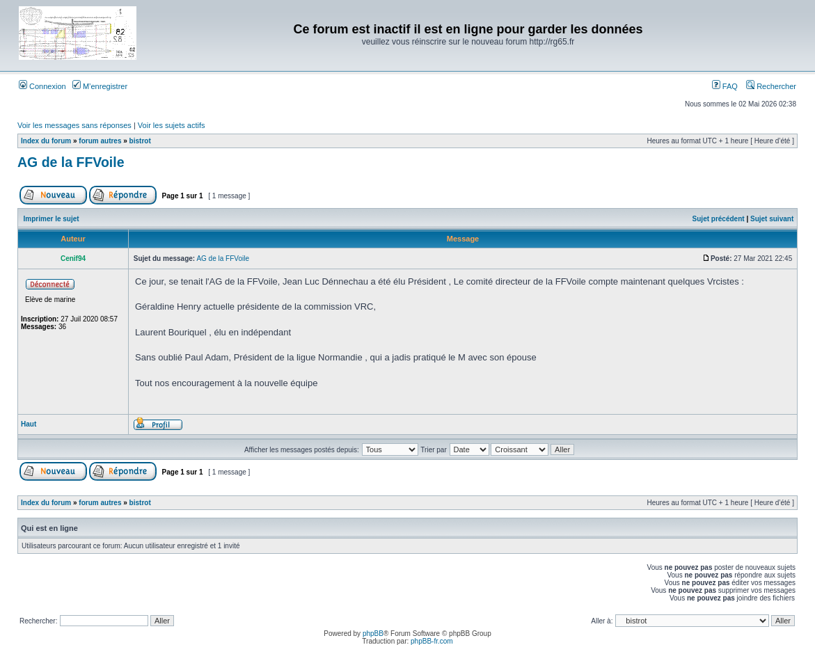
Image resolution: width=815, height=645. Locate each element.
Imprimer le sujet (51, 219)
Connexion (42, 86)
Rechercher (771, 86)
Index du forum (46, 141)
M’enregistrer (99, 86)
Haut (28, 424)
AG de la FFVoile (71, 162)
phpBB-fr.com (432, 641)
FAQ (725, 86)
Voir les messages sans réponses (74, 125)
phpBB (373, 633)
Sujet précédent (719, 219)
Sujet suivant (771, 219)
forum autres (100, 141)
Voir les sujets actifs (171, 125)
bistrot (140, 141)
